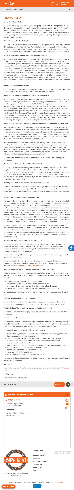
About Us (36, 458)
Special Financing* (40, 455)
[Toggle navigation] (6, 3)
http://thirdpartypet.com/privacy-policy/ (28, 265)
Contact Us (37, 464)
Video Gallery (38, 467)
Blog (34, 470)
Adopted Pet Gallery (41, 461)
